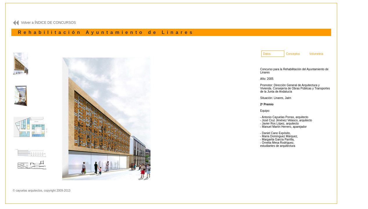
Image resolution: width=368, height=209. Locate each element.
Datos (267, 53)
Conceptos (293, 53)
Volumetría (316, 53)
